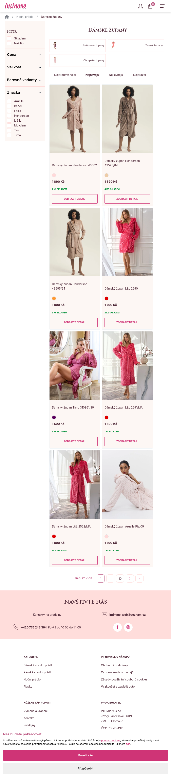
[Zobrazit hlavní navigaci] (162, 6)
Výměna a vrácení (36, 711)
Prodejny (29, 725)
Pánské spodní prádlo (38, 672)
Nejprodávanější (65, 74)
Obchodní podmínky (114, 665)
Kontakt (29, 718)
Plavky (28, 686)
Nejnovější (92, 74)
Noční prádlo (25, 16)
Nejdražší (139, 74)
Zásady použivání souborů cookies (124, 679)
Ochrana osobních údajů (117, 672)
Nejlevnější (116, 74)
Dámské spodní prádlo (39, 665)
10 (120, 578)
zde (128, 743)
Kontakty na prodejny (47, 614)
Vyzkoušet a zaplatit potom (119, 686)
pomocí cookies (110, 740)
